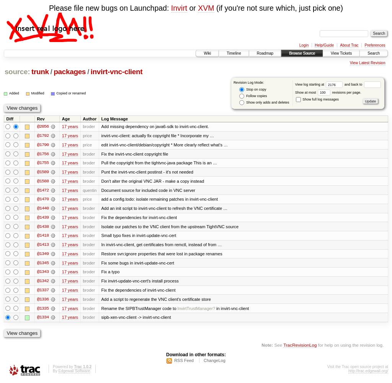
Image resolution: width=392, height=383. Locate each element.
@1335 (43, 310)
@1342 (43, 282)
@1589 (43, 172)
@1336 (43, 301)
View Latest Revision (367, 63)
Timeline (234, 53)
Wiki (207, 53)
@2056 (43, 126)
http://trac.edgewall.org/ (368, 373)
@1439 (43, 218)
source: (17, 72)
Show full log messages (317, 99)
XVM (206, 8)
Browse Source (302, 53)
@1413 (43, 246)
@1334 (43, 319)
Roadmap (265, 53)
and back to (363, 84)
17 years (70, 126)
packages (70, 72)
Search (374, 53)
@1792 (43, 136)
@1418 (43, 237)
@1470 (43, 200)
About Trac (349, 45)
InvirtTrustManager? (196, 310)
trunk (40, 72)
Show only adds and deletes (264, 102)
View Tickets (341, 53)
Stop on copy (252, 89)
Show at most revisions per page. (328, 92)
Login (304, 45)
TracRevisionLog (300, 346)
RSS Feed (184, 362)
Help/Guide (324, 45)
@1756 (43, 154)
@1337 (43, 292)
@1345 (43, 264)
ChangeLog (214, 362)
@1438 (43, 227)
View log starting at (320, 84)
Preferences (375, 45)
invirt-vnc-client (117, 72)
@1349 (43, 255)
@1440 (43, 209)
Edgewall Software (74, 373)
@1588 (43, 182)
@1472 (43, 191)
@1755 (43, 163)
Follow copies (253, 96)
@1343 (43, 273)
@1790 (43, 145)
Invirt (179, 8)
